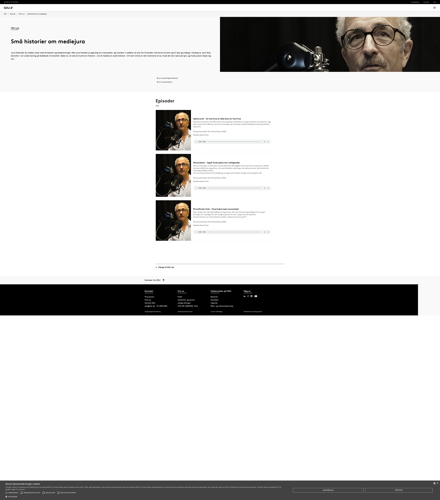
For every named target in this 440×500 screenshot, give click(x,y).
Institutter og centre (186, 300)
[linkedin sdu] (244, 296)
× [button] (437, 483)
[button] (6, 493)
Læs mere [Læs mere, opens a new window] (21, 489)
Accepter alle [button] (328, 490)
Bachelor (214, 297)
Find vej (148, 300)
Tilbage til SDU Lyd (165, 267)
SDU (5, 14)
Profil (180, 297)
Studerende (415, 2)
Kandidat (214, 300)
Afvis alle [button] (399, 490)
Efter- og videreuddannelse (222, 306)
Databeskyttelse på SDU (185, 311)
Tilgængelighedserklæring (153, 311)
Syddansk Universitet (11, 2)
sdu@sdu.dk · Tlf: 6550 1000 (156, 306)
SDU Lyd (21, 14)
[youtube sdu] (256, 296)
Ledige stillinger (184, 303)
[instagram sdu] (251, 296)
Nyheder (13, 14)
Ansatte (426, 2)
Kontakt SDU (150, 303)
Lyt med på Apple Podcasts (167, 78)
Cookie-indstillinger (217, 311)
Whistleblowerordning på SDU (253, 311)
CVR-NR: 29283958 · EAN (188, 306)
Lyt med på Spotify (165, 82)
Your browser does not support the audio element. (232, 142)
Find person (149, 297)
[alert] (220, 490)
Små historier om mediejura (37, 14)
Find (434, 2)
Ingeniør (214, 303)
